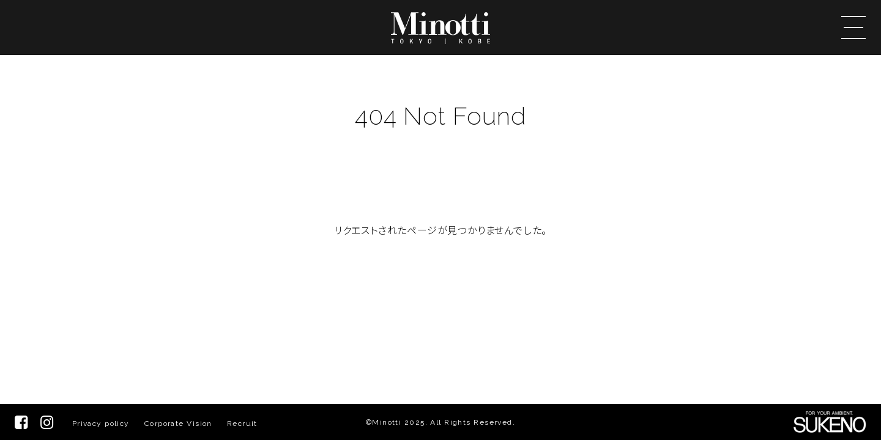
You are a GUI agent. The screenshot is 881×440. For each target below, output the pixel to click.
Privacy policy (101, 423)
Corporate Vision (178, 423)
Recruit (242, 423)
